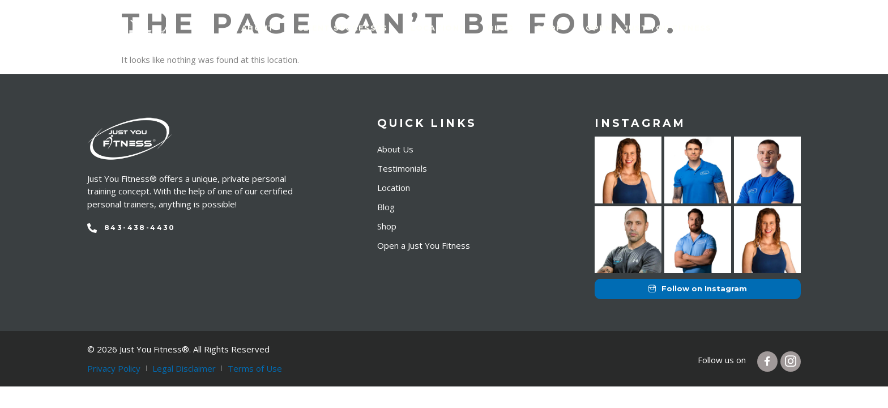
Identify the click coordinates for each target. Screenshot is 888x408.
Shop (549, 27)
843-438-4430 (140, 227)
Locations (438, 27)
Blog (501, 27)
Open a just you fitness (649, 27)
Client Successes (342, 27)
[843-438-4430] (92, 228)
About (258, 27)
